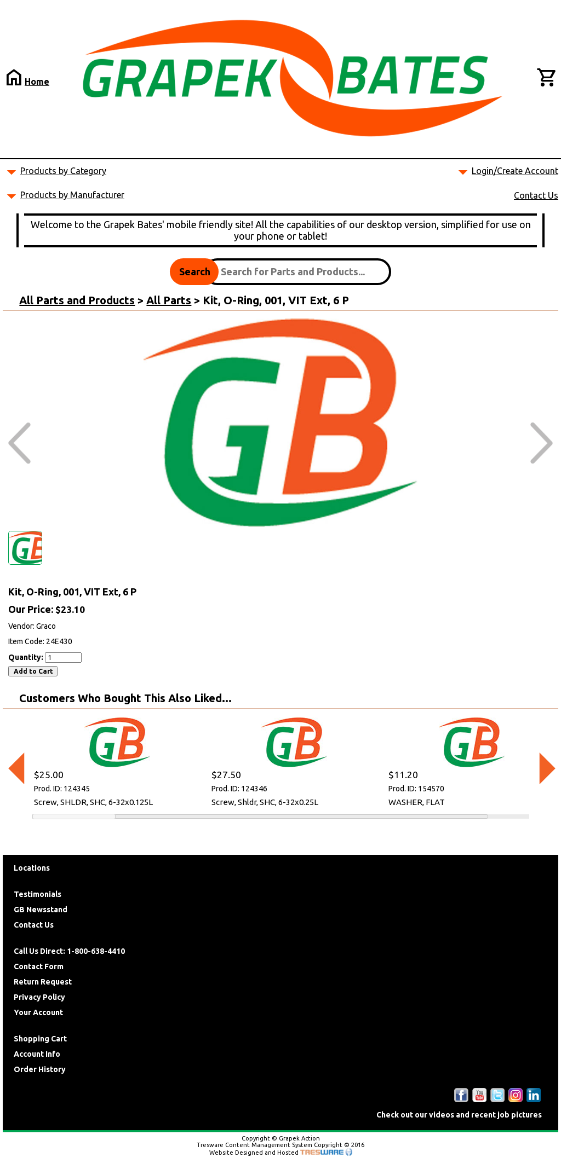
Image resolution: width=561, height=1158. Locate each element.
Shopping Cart (40, 1038)
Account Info (37, 1054)
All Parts (168, 300)
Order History (40, 1069)
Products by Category (63, 171)
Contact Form (39, 966)
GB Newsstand (40, 909)
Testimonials (37, 894)
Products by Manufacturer (72, 195)
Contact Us (536, 195)
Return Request (43, 981)
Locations (32, 868)
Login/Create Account (515, 171)
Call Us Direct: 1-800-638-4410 (69, 951)
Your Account (38, 1012)
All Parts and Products (77, 300)
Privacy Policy (39, 997)
